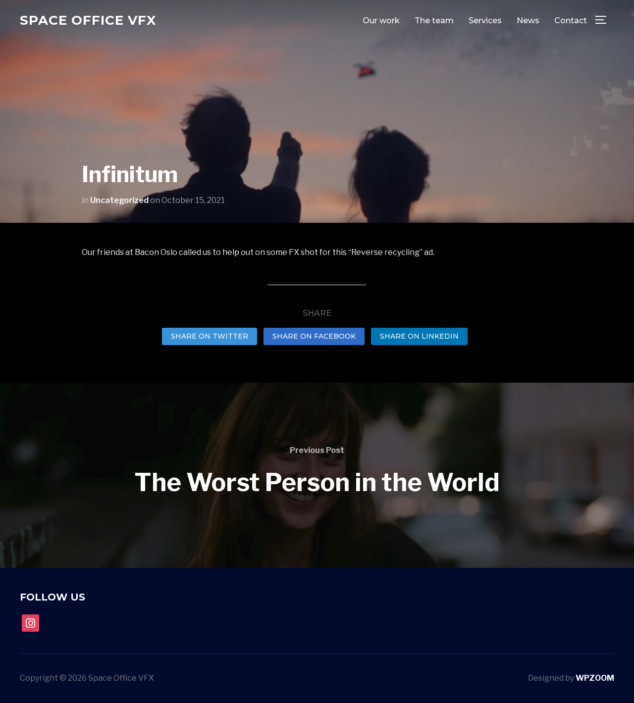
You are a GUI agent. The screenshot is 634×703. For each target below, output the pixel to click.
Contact (570, 20)
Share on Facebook (314, 336)
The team (434, 20)
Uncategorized (119, 200)
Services (485, 20)
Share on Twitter (209, 336)
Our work (381, 20)
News (528, 20)
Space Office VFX (88, 20)
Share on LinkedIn (419, 336)
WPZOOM (595, 678)
